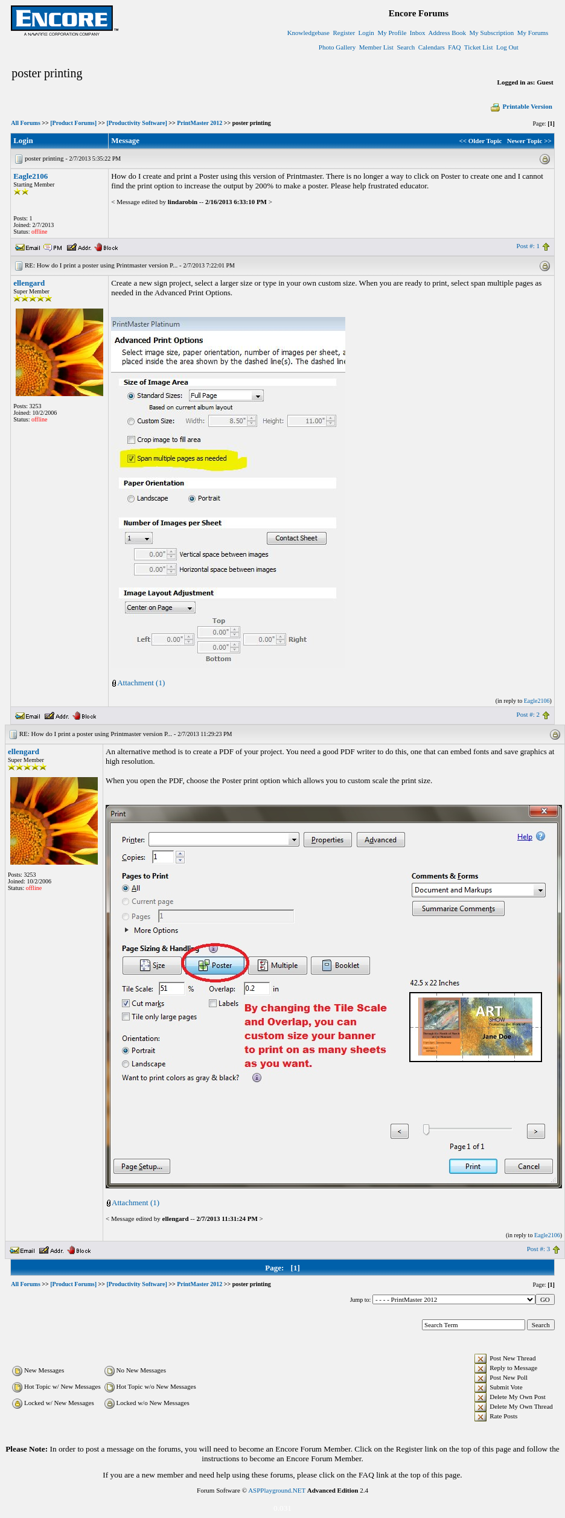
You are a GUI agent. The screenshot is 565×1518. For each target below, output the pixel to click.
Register (344, 32)
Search (406, 47)
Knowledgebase (308, 32)
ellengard (29, 282)
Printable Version (521, 106)
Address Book (447, 32)
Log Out (507, 47)
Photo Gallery (337, 47)
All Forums (25, 123)
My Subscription (492, 32)
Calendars (431, 47)
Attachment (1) (141, 682)
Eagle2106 (30, 176)
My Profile (391, 32)
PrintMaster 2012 (199, 123)
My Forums (533, 32)
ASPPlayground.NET (276, 1490)
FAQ (454, 47)
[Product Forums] (73, 123)
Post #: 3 (539, 1248)
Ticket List (478, 47)
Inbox (418, 32)
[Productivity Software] (136, 123)
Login (366, 32)
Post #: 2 (528, 714)
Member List (376, 47)
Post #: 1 (528, 245)
